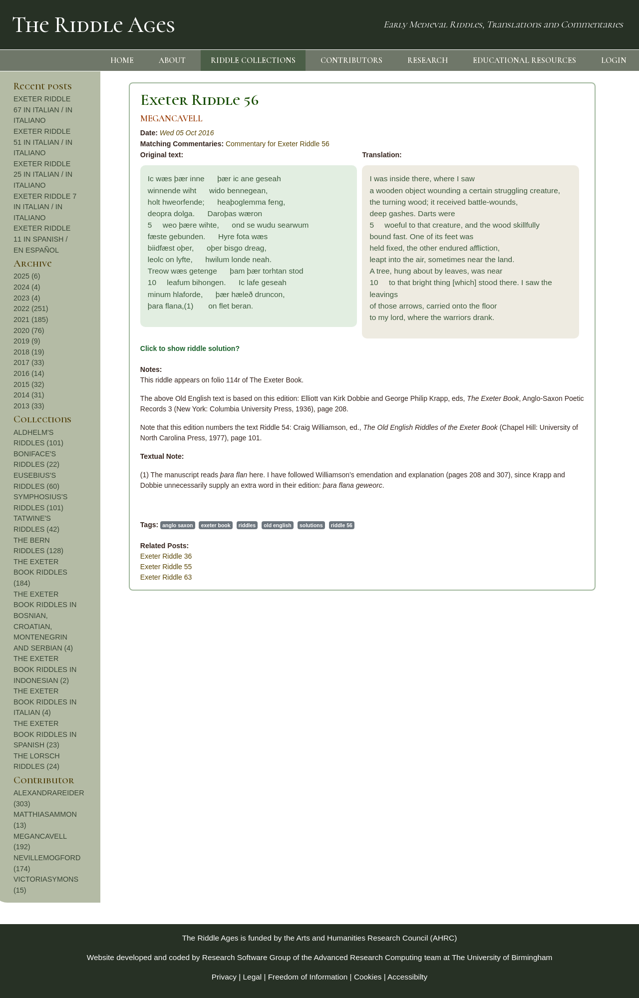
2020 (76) (567, 330)
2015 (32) (567, 384)
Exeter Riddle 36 (58, 556)
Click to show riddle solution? (82, 348)
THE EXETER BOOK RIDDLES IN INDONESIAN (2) (583, 669)
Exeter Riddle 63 (58, 577)
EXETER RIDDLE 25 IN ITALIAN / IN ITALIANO (581, 174)
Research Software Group (246, 957)
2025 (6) (565, 276)
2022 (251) (569, 309)
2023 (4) (565, 298)
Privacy (224, 977)
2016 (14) (567, 373)
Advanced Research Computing (368, 957)
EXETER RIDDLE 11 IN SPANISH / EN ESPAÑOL (580, 239)
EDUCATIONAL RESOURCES (524, 60)
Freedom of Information (308, 977)
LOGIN (614, 60)
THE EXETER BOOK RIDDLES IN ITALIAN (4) (583, 701)
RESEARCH (427, 60)
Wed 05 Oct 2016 (79, 133)
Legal (252, 977)
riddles (139, 525)
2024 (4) (565, 287)
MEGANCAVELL (63, 118)
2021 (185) (569, 320)
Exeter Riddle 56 (91, 99)
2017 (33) (567, 362)
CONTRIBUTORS (351, 60)
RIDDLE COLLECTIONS (253, 60)
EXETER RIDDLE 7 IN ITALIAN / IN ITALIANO (583, 207)
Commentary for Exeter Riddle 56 (170, 144)
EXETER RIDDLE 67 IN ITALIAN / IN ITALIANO (581, 109)
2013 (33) (567, 406)
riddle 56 (234, 525)
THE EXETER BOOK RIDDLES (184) (579, 572)
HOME (122, 60)
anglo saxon (69, 525)
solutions (203, 525)
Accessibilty (407, 977)
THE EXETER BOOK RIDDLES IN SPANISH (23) (583, 734)
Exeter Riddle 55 (58, 567)
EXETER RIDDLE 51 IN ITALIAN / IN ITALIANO (581, 142)
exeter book (108, 525)
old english (170, 525)
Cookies (368, 977)
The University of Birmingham (502, 957)
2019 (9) (565, 341)
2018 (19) (567, 352)
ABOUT (172, 60)
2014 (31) (567, 395)
